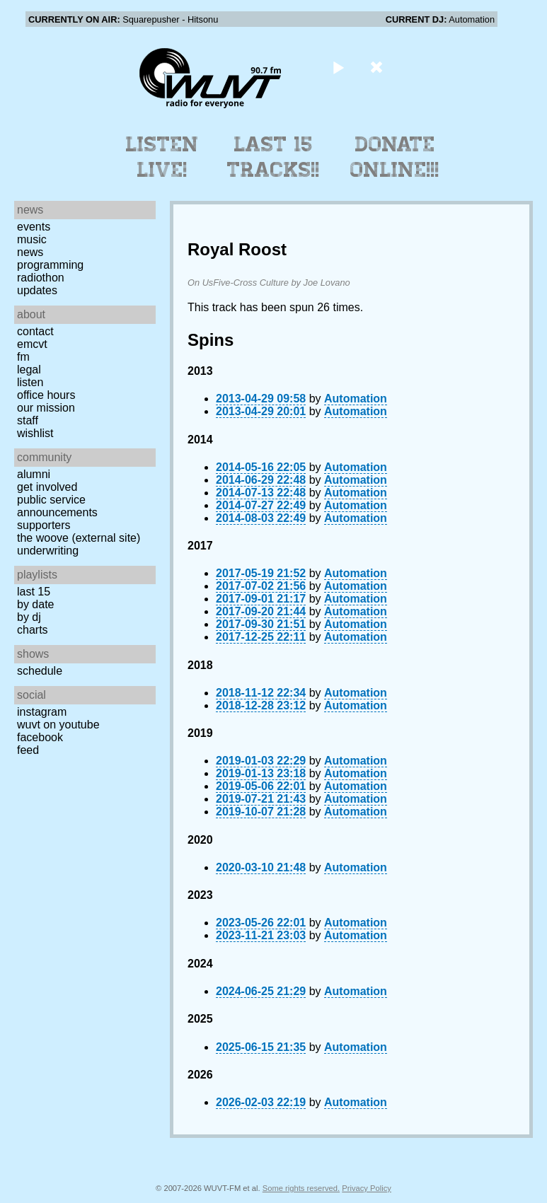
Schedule (39, 671)
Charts (32, 630)
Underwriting (48, 551)
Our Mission (46, 408)
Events (33, 227)
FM (23, 357)
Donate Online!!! (394, 157)
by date (35, 604)
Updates (37, 290)
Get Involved (47, 487)
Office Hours (46, 395)
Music (32, 239)
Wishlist (35, 433)
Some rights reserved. (301, 1188)
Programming (50, 265)
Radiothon (40, 278)
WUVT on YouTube (58, 725)
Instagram (42, 712)
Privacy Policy (366, 1188)
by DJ (29, 617)
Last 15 (33, 592)
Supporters (44, 525)
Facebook (40, 737)
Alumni (33, 474)
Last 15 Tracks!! (273, 157)
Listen (30, 382)
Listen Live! (162, 157)
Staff (27, 420)
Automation (355, 399)
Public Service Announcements (57, 506)
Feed (28, 750)
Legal (29, 370)
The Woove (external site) (78, 538)
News (30, 252)
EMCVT (32, 344)
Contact (35, 331)
